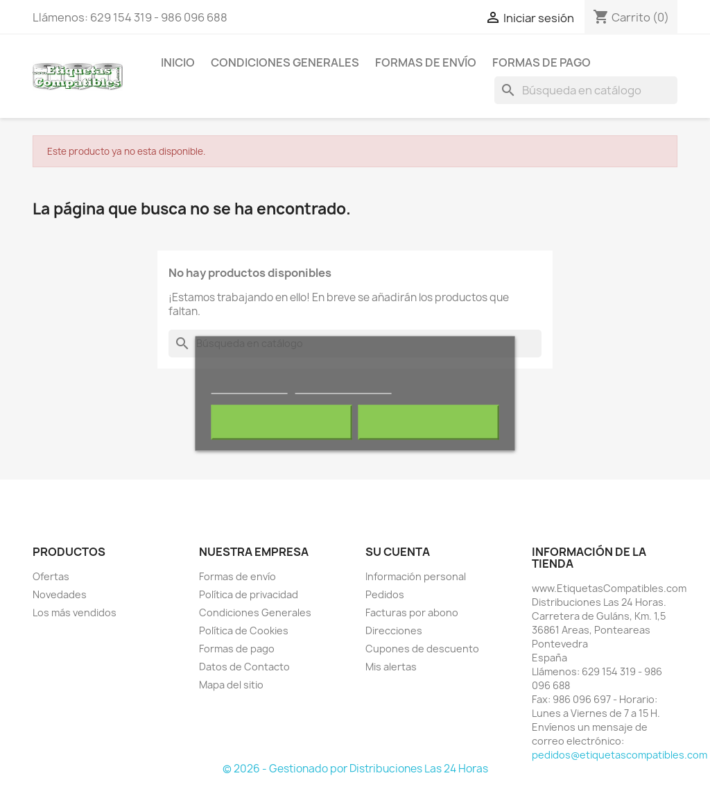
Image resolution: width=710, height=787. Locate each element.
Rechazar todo (282, 423)
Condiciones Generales (285, 62)
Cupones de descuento (422, 648)
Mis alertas (391, 666)
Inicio (178, 62)
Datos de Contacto (244, 666)
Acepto (428, 423)
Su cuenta (397, 551)
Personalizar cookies (343, 388)
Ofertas (51, 576)
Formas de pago (541, 62)
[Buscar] (585, 90)
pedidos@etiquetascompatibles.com (619, 754)
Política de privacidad (248, 594)
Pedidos (384, 594)
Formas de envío (425, 62)
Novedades (60, 594)
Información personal (415, 576)
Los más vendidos (74, 612)
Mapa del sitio (231, 684)
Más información (249, 388)
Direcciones (393, 630)
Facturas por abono (411, 612)
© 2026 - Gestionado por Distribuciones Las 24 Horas (355, 768)
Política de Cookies (243, 630)
